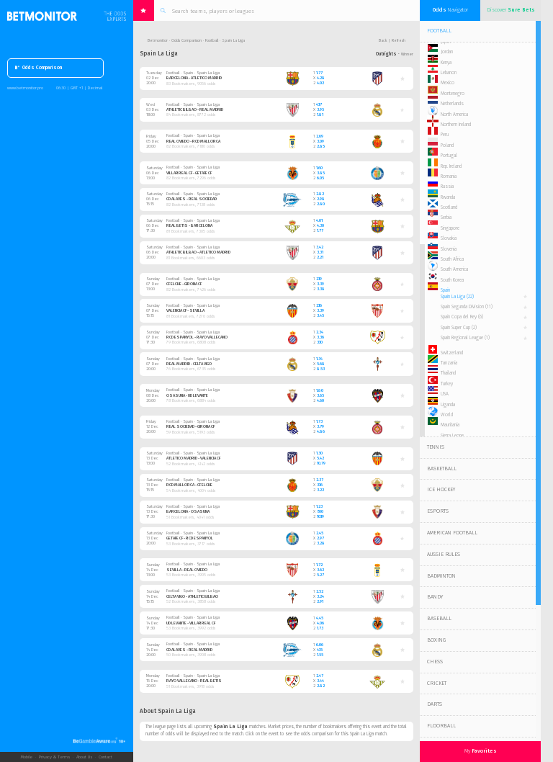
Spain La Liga (457, 297)
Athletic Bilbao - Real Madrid (194, 109)
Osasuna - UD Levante (187, 395)
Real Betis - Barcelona (189, 225)
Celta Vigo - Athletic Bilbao (192, 596)
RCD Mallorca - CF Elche (189, 485)
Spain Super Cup (459, 328)
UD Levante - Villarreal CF (190, 623)
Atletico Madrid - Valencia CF (193, 458)
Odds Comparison (38, 68)
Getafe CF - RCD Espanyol (189, 538)
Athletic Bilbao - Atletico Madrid (198, 252)
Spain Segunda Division (467, 307)
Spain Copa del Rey (462, 317)
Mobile (26, 757)
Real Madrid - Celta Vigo (189, 364)
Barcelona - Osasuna (188, 511)
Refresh (398, 40)
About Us (84, 757)
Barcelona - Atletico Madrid (194, 78)
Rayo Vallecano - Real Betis (194, 680)
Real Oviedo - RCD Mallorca (193, 141)
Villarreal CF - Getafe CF (189, 173)
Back (383, 40)
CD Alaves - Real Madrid (189, 650)
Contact (105, 757)
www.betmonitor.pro (25, 87)
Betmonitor (158, 40)
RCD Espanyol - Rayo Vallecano (197, 337)
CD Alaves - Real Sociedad (191, 199)
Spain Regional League (465, 338)
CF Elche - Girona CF (184, 284)
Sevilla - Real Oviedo (186, 570)
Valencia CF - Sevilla (185, 310)
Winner (407, 54)
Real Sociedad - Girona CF (190, 426)
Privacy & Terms (54, 757)
